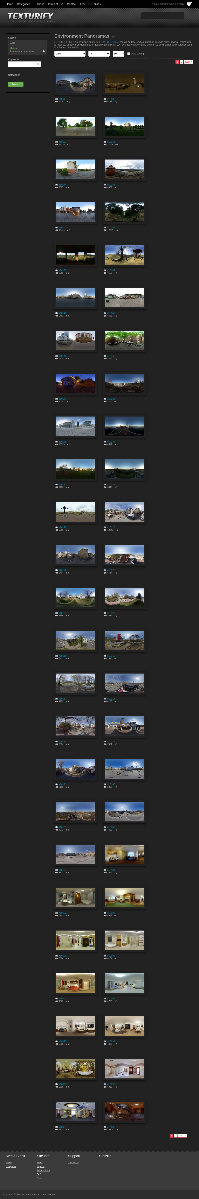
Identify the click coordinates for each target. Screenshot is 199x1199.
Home (9, 4)
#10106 (111, 784)
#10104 (62, 870)
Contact (71, 4)
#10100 (111, 913)
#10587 (62, 142)
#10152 (111, 227)
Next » (188, 61)
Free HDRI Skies (90, 4)
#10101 (111, 870)
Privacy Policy (43, 1170)
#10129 (62, 527)
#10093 (62, 1084)
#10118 (62, 656)
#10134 (111, 441)
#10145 (62, 356)
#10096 (111, 998)
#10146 (111, 313)
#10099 (62, 955)
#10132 (62, 484)
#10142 (111, 356)
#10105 (111, 827)
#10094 (111, 1041)
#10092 (111, 1084)
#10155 (111, 142)
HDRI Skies (112, 42)
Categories (25, 4)
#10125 (111, 570)
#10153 (111, 184)
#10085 (111, 1127)
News (39, 1178)
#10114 (111, 741)
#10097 (62, 998)
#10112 (62, 784)
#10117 (62, 698)
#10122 (111, 613)
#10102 (62, 913)
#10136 (111, 399)
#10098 (111, 955)
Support (41, 1166)
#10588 (111, 99)
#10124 (62, 613)
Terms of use (55, 4)
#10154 (62, 184)
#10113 (62, 741)
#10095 (62, 1041)
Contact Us (73, 1162)
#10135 (62, 441)
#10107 (62, 827)
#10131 (111, 484)
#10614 (62, 99)
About (40, 4)
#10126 (62, 570)
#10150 (62, 270)
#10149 (111, 270)
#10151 (62, 227)
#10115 (111, 698)
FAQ (39, 1174)
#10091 (62, 1127)
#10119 (111, 656)
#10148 (62, 313)
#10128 (111, 527)
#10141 (62, 399)
